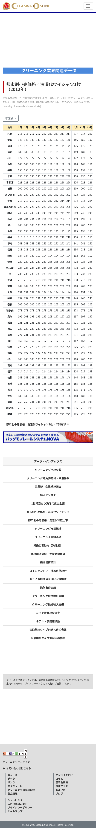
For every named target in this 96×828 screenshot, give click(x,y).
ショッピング (15, 800)
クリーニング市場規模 (48, 528)
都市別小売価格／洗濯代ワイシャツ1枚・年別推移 (37, 424)
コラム (59, 778)
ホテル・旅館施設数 (48, 621)
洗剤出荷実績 (48, 587)
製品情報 (13, 793)
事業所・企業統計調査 (48, 486)
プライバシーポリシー (20, 807)
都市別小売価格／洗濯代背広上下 (48, 520)
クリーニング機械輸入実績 (48, 604)
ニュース (12, 775)
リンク (11, 782)
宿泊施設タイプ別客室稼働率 (48, 638)
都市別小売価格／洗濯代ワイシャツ (48, 512)
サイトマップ (15, 811)
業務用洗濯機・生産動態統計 (48, 554)
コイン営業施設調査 (48, 613)
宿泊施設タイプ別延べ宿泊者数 (48, 629)
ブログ (59, 793)
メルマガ (61, 789)
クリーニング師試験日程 (21, 789)
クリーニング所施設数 (48, 470)
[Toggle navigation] (88, 6)
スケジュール (15, 786)
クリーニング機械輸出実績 (48, 596)
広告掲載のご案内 (17, 803)
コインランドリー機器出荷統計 (48, 571)
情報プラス (62, 786)
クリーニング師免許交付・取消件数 (48, 478)
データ (11, 778)
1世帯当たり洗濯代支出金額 (48, 503)
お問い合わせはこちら (17, 768)
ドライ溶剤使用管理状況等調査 (48, 579)
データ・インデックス (48, 461)
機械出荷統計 (48, 562)
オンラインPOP (64, 775)
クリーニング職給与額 (48, 537)
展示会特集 (62, 782)
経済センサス (48, 495)
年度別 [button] (9, 118)
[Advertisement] (48, 39)
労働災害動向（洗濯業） (48, 545)
